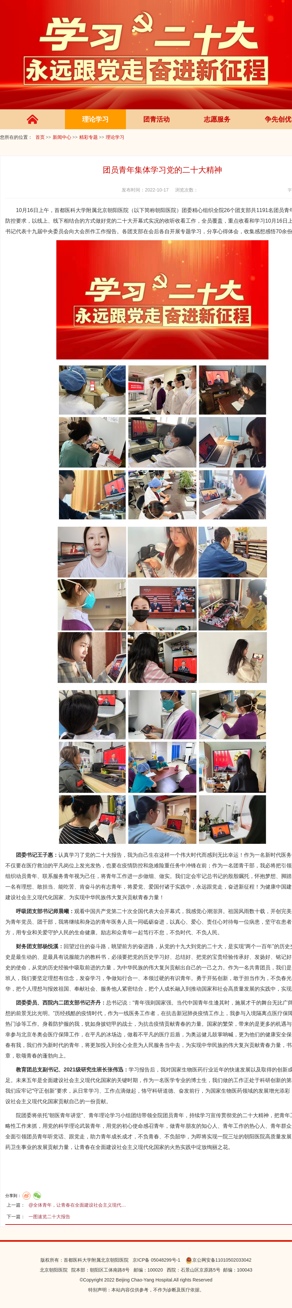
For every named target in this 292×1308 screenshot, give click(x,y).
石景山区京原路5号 (200, 1270)
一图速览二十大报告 (49, 1216)
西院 (171, 1270)
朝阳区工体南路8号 (110, 1270)
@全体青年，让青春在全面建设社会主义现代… (77, 1205)
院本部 (78, 1270)
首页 (40, 137)
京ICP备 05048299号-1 (154, 1260)
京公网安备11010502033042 (219, 1260)
